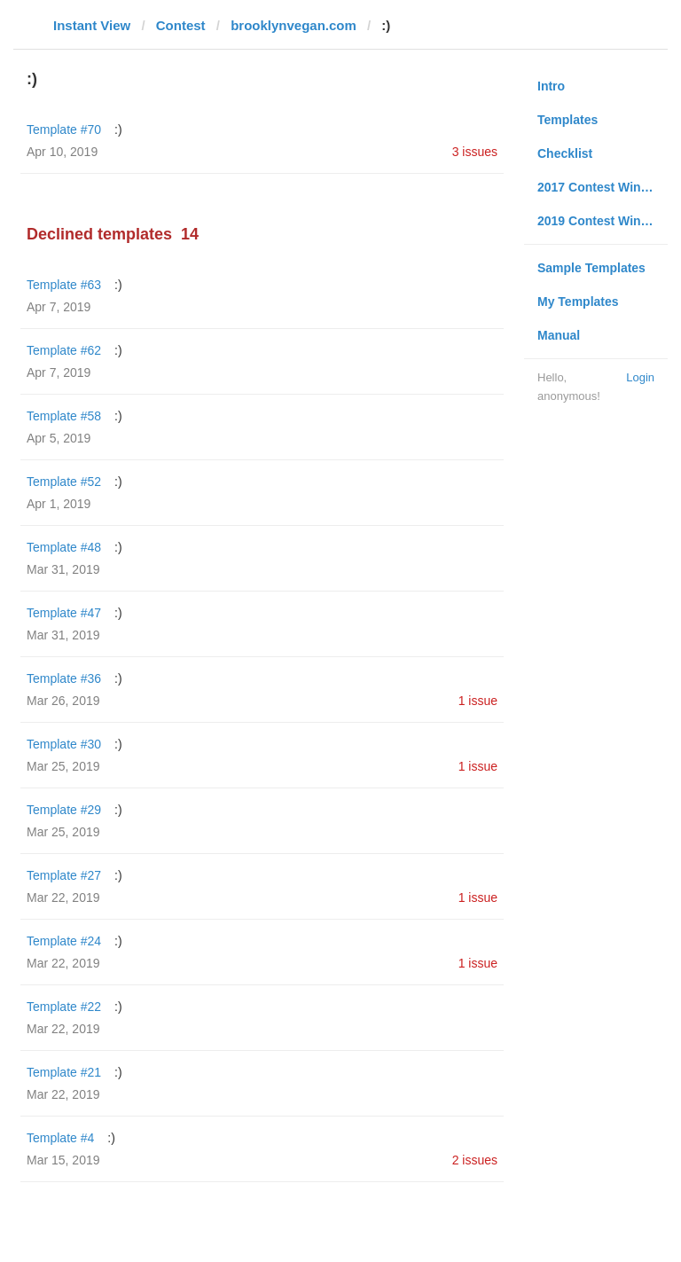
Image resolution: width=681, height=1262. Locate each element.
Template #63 (64, 285)
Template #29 (64, 810)
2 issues (474, 1160)
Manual (558, 335)
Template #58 (64, 416)
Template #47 (64, 613)
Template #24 (64, 941)
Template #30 (64, 744)
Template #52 (64, 481)
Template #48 (64, 547)
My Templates (578, 301)
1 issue (477, 701)
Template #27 (64, 875)
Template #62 (64, 350)
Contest (181, 25)
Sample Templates (591, 268)
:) (118, 129)
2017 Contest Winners (602, 187)
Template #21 (64, 1072)
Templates (567, 120)
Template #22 (64, 1006)
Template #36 (64, 678)
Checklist (564, 153)
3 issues (474, 152)
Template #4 (60, 1138)
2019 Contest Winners (602, 221)
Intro (551, 86)
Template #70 (64, 129)
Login (640, 377)
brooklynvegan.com (293, 25)
